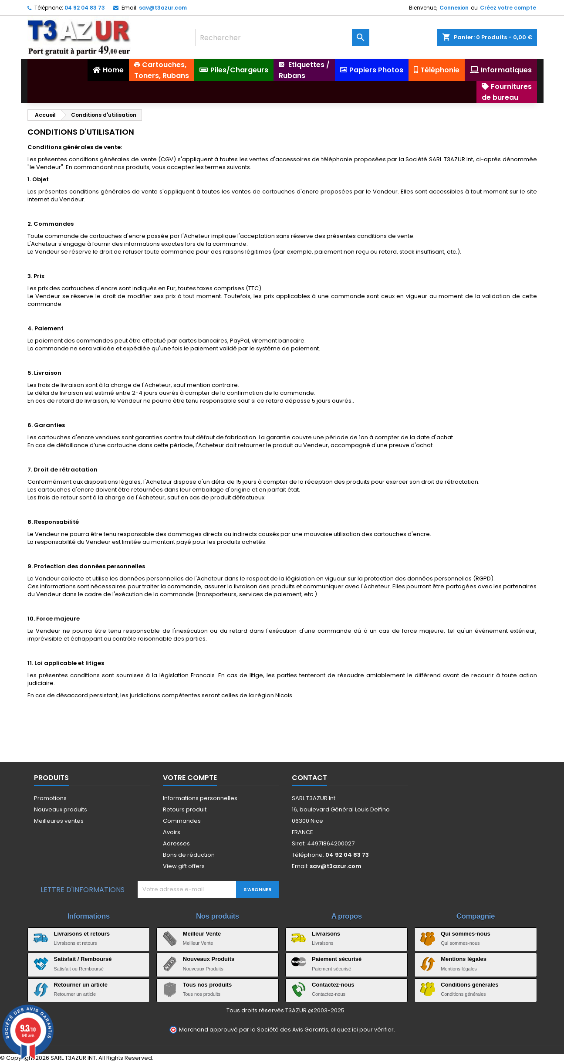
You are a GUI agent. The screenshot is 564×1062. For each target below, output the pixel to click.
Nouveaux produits (60, 809)
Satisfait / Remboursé (83, 959)
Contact (309, 778)
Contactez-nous (333, 984)
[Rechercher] (282, 37)
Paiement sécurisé (336, 959)
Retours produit (184, 809)
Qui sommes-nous (465, 933)
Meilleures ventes (59, 821)
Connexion (454, 7)
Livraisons (326, 933)
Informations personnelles (200, 798)
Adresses (176, 843)
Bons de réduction (189, 855)
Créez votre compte (508, 7)
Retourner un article (81, 984)
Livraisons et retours (82, 933)
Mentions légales (463, 959)
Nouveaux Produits (208, 959)
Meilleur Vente (202, 933)
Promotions (50, 798)
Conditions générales (469, 984)
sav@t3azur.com (163, 7)
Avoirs (171, 832)
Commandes (182, 821)
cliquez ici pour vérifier (362, 1029)
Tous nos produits (207, 984)
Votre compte (190, 778)
